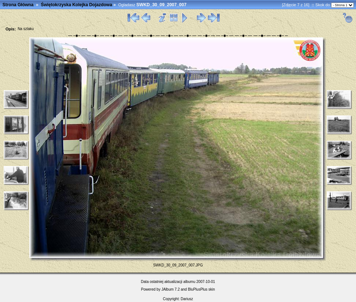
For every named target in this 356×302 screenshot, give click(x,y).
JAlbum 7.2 (171, 289)
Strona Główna (18, 4)
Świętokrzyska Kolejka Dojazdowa (76, 4)
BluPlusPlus (197, 289)
